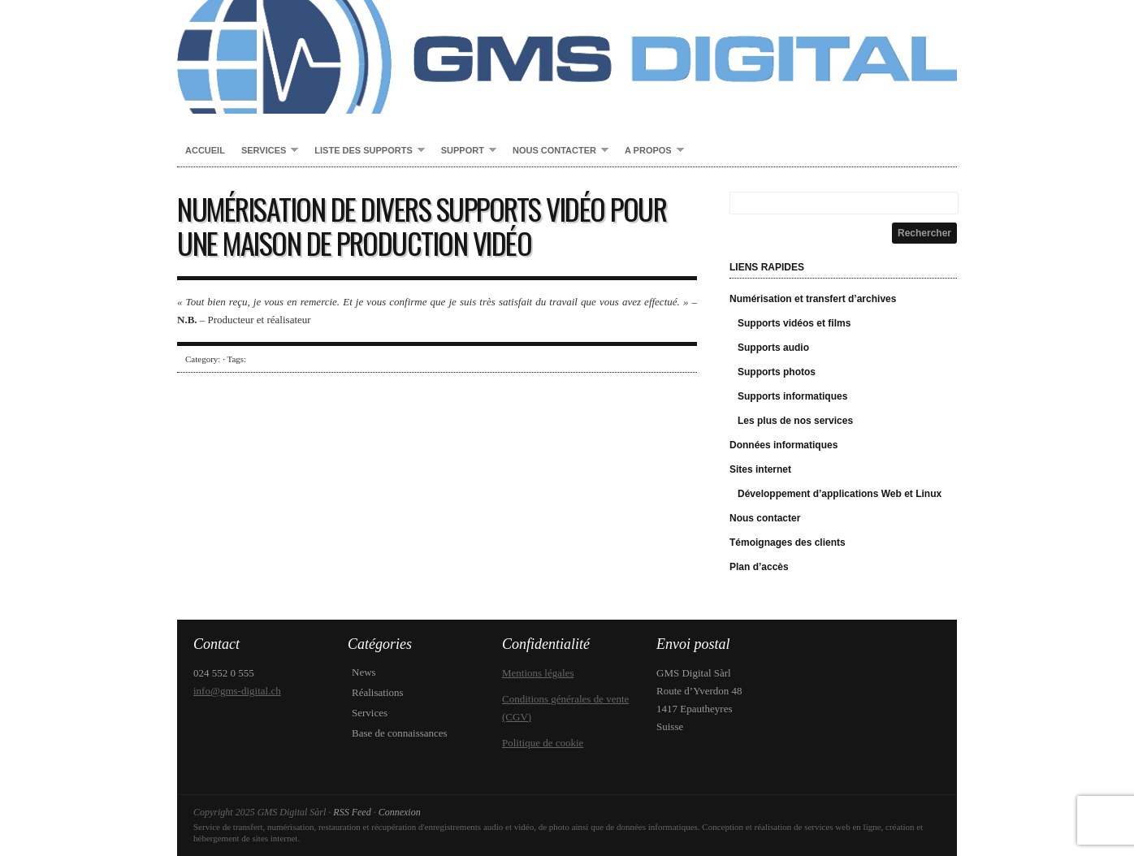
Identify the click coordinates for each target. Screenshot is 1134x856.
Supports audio (773, 347)
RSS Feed (351, 812)
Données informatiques (783, 445)
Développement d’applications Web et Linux (839, 493)
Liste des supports (365, 151)
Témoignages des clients (787, 542)
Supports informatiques (792, 396)
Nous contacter (556, 151)
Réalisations (378, 692)
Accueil (205, 150)
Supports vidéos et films (794, 323)
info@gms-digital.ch (237, 691)
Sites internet (760, 469)
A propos (650, 151)
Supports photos (777, 372)
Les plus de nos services (795, 420)
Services (265, 151)
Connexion (400, 812)
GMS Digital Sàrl (567, 57)
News (364, 672)
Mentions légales (537, 673)
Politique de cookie (542, 743)
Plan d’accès (759, 567)
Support (464, 151)
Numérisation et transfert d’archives (812, 299)
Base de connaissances (400, 733)
